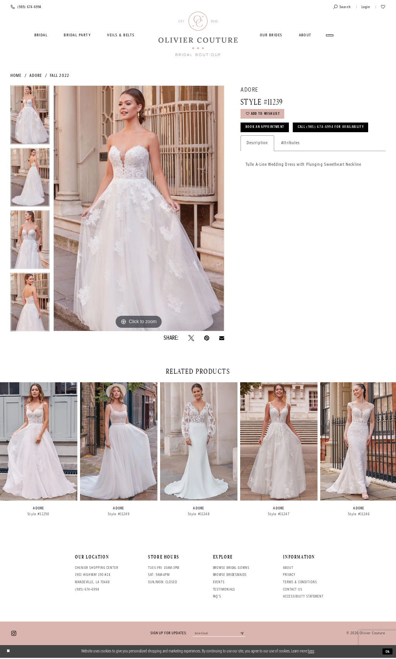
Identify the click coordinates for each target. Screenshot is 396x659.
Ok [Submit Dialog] (387, 652)
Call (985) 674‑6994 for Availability (284, 146)
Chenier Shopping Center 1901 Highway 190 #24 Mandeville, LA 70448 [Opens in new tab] (96, 575)
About (288, 568)
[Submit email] (246, 634)
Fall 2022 (59, 75)
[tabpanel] (30, 116)
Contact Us (292, 589)
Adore (36, 75)
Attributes (290, 162)
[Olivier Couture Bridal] (198, 34)
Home (16, 75)
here (311, 652)
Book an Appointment (268, 130)
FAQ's (217, 596)
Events (219, 582)
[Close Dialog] (8, 652)
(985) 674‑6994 (87, 589)
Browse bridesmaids (230, 575)
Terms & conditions (300, 582)
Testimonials (224, 589)
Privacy (289, 575)
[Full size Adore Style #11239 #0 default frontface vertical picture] (139, 208)
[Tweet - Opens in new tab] (191, 338)
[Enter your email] (219, 634)
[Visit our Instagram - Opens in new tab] (13, 633)
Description (257, 162)
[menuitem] (41, 35)
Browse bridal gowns (231, 568)
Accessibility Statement (303, 596)
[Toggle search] (342, 7)
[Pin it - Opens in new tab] (206, 338)
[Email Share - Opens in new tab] (221, 338)
